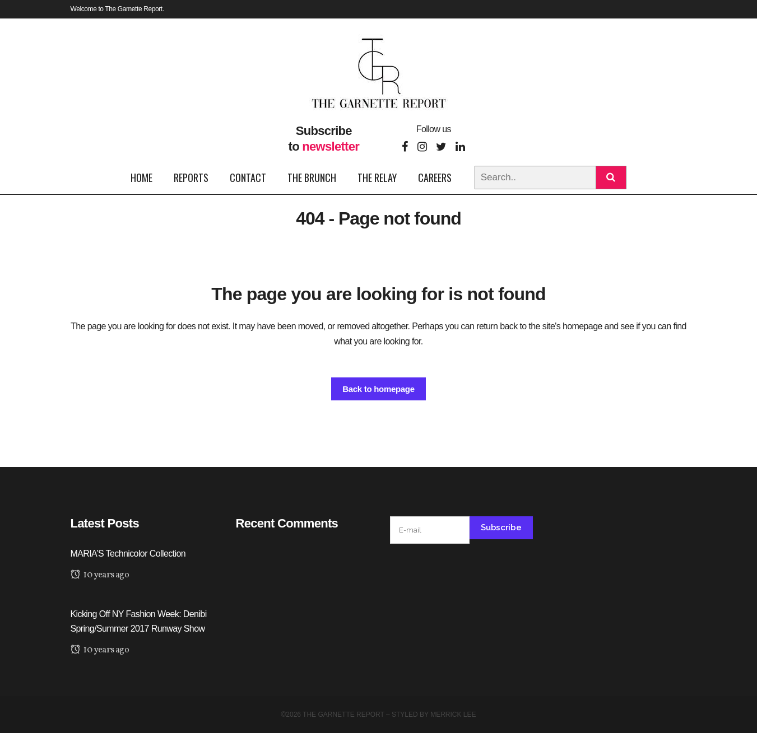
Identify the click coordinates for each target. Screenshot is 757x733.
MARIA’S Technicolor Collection (128, 553)
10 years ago (100, 575)
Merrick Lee (453, 714)
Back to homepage (378, 389)
